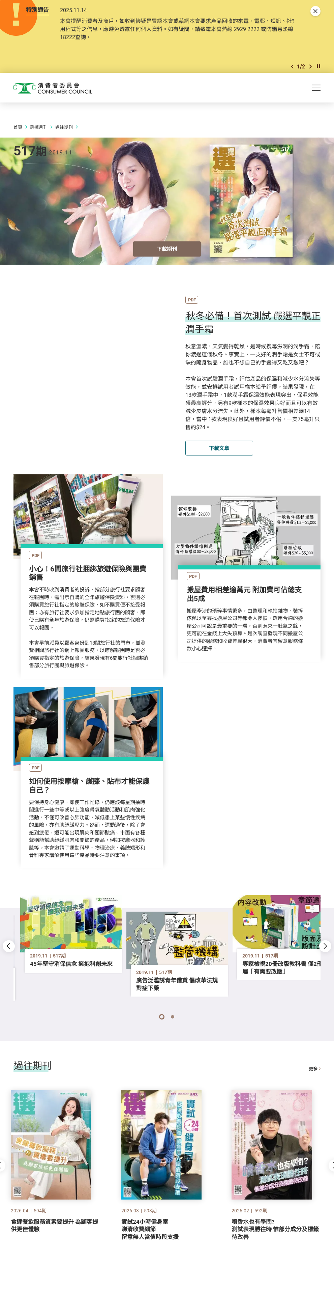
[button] (292, 70)
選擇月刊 (39, 132)
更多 (315, 1072)
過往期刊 (64, 132)
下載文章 (219, 453)
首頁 (17, 132)
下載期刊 (167, 255)
